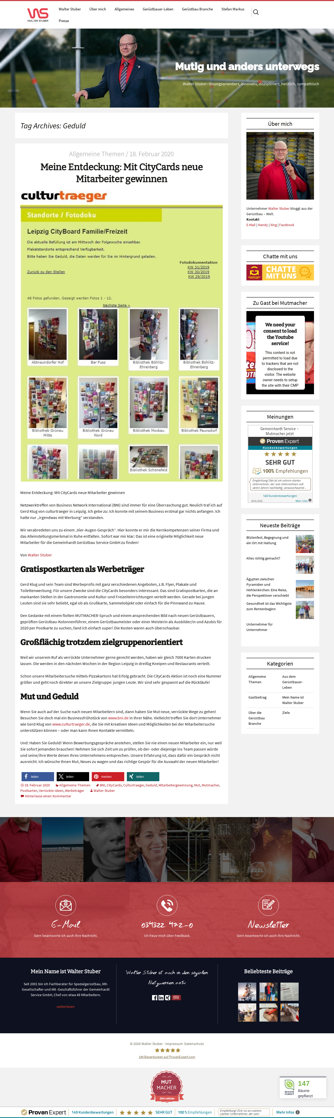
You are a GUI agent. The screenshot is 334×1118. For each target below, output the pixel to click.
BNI (102, 785)
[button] (38, 776)
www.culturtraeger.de (71, 724)
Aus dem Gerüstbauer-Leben (292, 682)
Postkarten (28, 790)
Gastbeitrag (257, 697)
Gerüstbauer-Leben (158, 8)
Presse (64, 20)
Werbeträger (74, 790)
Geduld (151, 785)
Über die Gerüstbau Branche (256, 718)
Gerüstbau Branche (197, 8)
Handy (263, 224)
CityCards (114, 785)
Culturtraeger (133, 785)
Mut (197, 785)
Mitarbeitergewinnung (176, 785)
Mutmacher (210, 785)
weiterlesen (66, 1006)
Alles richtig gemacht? (263, 558)
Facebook (286, 224)
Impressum (174, 1043)
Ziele (286, 712)
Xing (273, 224)
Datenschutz (194, 1043)
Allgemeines (124, 8)
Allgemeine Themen (74, 785)
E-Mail (251, 224)
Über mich (97, 8)
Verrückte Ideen (51, 790)
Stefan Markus (232, 8)
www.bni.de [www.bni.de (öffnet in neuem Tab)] (118, 717)
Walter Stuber (70, 8)
